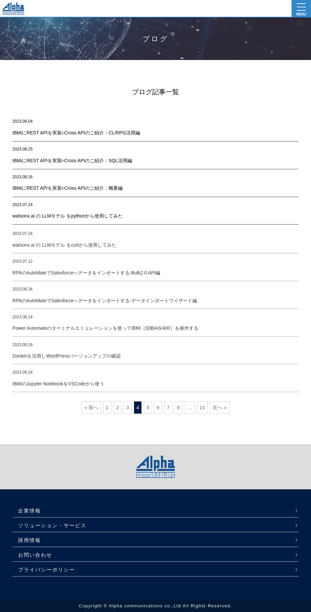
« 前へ (91, 407)
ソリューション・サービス (52, 525)
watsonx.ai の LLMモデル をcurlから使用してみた (64, 247)
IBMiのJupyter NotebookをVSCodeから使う (58, 386)
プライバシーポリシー (46, 569)
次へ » (219, 407)
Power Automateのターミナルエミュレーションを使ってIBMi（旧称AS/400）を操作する (105, 330)
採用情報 (29, 540)
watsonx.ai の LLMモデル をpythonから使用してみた (67, 216)
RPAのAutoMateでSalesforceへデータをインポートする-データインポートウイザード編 (104, 303)
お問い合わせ (35, 555)
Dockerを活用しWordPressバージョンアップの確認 (66, 358)
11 (202, 407)
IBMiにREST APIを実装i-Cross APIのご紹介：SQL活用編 (72, 160)
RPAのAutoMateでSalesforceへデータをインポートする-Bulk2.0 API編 (86, 275)
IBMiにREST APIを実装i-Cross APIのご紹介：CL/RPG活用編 (76, 132)
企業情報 (29, 510)
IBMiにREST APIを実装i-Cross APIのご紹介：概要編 (67, 188)
